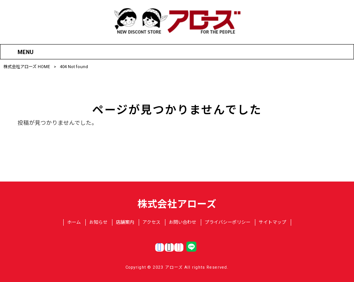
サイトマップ (272, 222)
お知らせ (98, 222)
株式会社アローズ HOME (26, 66)
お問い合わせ (182, 222)
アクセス (151, 222)
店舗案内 (125, 222)
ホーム (74, 222)
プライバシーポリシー (227, 222)
